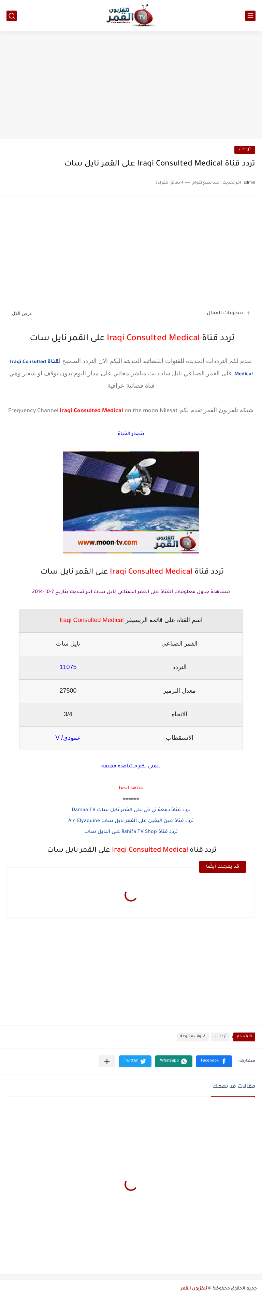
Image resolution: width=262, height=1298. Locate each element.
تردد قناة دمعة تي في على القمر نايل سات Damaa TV (131, 810)
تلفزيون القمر (194, 1288)
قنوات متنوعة (192, 1037)
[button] (214, 1061)
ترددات (245, 149)
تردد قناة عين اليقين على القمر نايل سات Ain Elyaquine (131, 821)
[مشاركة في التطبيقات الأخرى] (107, 1061)
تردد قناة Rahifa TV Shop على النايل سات (131, 832)
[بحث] (11, 16)
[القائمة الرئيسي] (250, 16)
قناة (52, 362)
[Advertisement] (131, 86)
